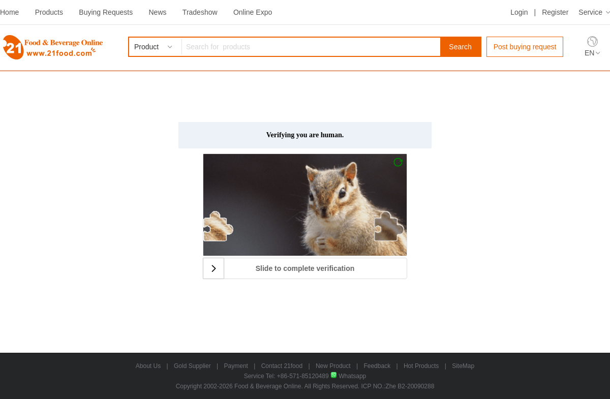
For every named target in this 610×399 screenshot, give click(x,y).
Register (555, 12)
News (157, 12)
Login (519, 12)
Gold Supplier (192, 366)
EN (589, 53)
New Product (333, 366)
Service (590, 12)
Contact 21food (281, 366)
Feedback (376, 366)
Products (49, 12)
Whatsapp (348, 376)
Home (9, 12)
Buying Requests (106, 12)
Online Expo (252, 12)
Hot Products (421, 366)
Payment (236, 366)
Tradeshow (200, 12)
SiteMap (463, 366)
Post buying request (525, 47)
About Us (148, 366)
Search (460, 47)
